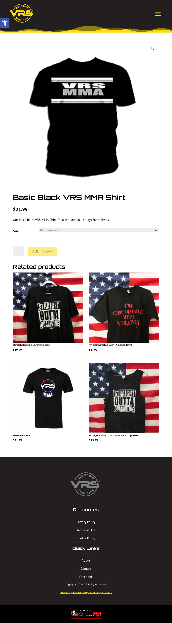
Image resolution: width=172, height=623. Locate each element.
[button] (4, 23)
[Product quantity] (18, 251)
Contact (86, 568)
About (86, 560)
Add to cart (42, 251)
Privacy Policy (86, 522)
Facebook (86, 577)
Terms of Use (86, 530)
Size (16, 231)
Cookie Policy (86, 538)
